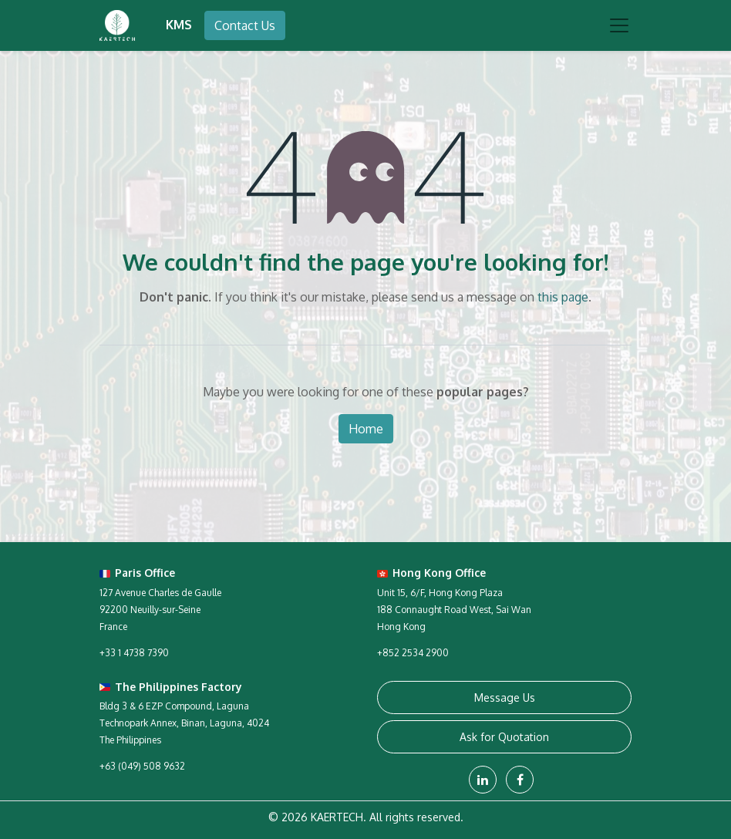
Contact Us (244, 25)
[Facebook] (520, 780)
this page (562, 297)
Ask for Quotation (504, 736)
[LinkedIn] (483, 780)
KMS (179, 24)
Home (366, 428)
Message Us (504, 697)
